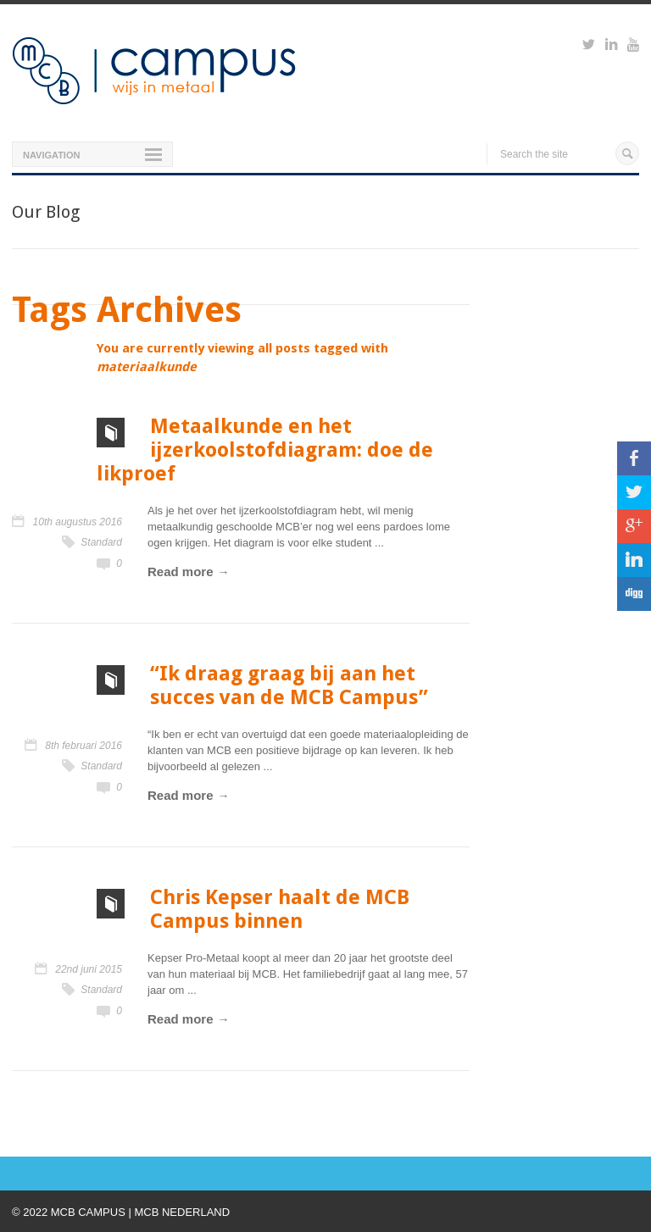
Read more (180, 571)
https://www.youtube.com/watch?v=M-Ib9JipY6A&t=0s (633, 46)
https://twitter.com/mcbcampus (588, 46)
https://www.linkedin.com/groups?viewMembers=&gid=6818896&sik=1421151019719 (611, 46)
